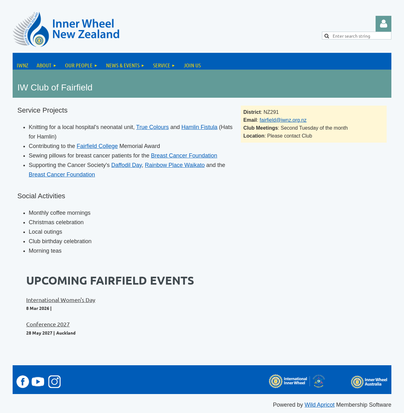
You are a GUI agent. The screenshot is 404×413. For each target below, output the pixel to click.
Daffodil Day (126, 165)
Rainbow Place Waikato (175, 165)
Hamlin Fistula (199, 127)
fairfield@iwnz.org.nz (283, 120)
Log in (383, 24)
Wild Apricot (320, 405)
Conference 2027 (48, 324)
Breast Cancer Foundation (184, 155)
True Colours (152, 127)
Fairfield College (97, 146)
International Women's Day (60, 299)
